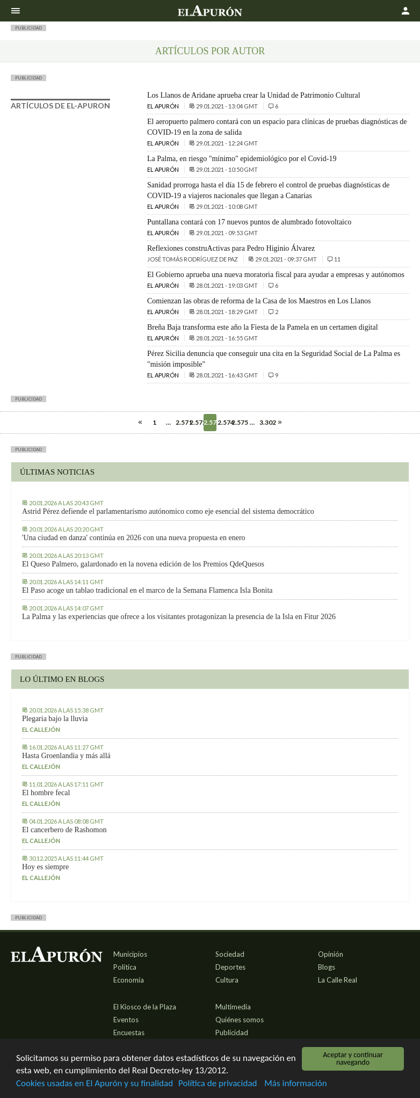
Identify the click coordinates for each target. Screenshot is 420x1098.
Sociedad (229, 954)
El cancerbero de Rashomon (64, 830)
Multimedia (233, 1006)
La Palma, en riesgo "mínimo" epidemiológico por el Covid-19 (241, 159)
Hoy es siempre (45, 867)
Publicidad (231, 1032)
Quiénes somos (239, 1019)
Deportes (230, 967)
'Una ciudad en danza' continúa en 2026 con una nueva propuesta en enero (133, 538)
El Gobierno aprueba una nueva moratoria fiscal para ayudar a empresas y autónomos (275, 275)
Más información (295, 1083)
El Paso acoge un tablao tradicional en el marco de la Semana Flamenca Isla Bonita (147, 590)
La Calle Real (337, 980)
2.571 (182, 422)
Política (124, 967)
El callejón (41, 729)
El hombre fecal (46, 793)
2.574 (224, 422)
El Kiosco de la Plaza (144, 1006)
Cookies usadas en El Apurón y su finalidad (94, 1083)
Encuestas (128, 1032)
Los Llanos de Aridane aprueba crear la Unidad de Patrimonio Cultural (253, 95)
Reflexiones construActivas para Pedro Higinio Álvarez (231, 248)
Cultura (226, 980)
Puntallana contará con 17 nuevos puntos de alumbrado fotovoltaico (249, 222)
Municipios (130, 954)
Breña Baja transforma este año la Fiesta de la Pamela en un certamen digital (262, 327)
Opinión (330, 954)
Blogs (326, 967)
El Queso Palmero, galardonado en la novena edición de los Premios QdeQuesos (143, 564)
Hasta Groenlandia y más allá (66, 756)
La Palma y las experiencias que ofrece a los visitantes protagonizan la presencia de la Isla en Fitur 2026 (179, 617)
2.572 (196, 422)
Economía (128, 980)
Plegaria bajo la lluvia (55, 719)
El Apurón (163, 106)
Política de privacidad (217, 1083)
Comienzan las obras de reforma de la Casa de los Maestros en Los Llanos (259, 301)
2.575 (237, 422)
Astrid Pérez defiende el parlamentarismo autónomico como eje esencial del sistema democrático (168, 511)
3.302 (265, 422)
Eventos (126, 1019)
